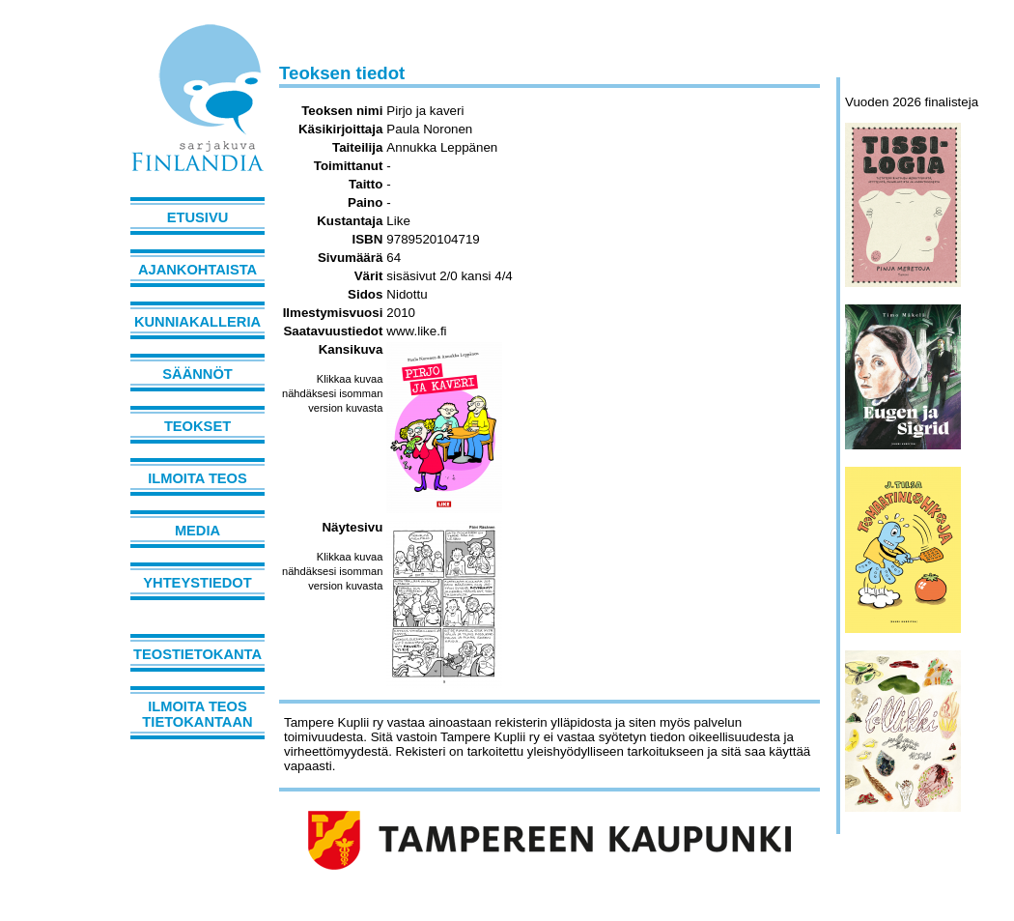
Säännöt (197, 374)
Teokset (197, 426)
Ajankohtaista (197, 269)
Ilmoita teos (197, 478)
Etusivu (198, 217)
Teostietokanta (197, 654)
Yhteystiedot (197, 582)
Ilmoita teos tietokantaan (197, 714)
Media (197, 530)
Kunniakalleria (197, 322)
